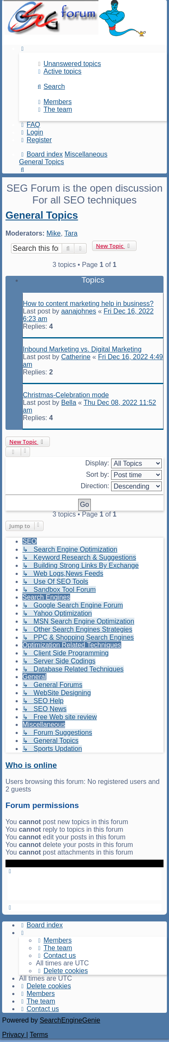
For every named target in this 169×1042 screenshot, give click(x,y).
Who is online (31, 765)
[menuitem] (68, 63)
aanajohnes (78, 311)
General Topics (41, 215)
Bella (68, 402)
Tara (70, 233)
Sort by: (124, 475)
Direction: (121, 486)
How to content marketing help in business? (88, 303)
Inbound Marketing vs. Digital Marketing (82, 349)
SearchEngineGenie (70, 1020)
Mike (53, 233)
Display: (123, 463)
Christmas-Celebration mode (66, 395)
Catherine (75, 356)
